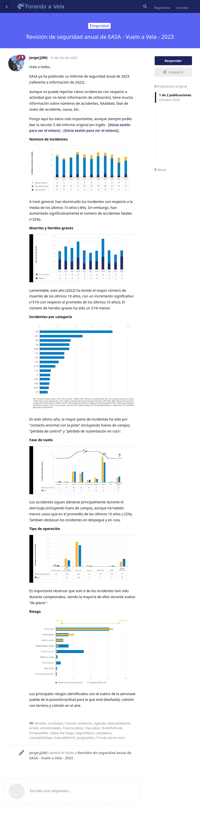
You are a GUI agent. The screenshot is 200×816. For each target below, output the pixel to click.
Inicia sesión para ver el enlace (91, 130)
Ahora (160, 169)
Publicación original (170, 86)
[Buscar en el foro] (144, 6)
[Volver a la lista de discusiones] (6, 6)
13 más (101, 737)
